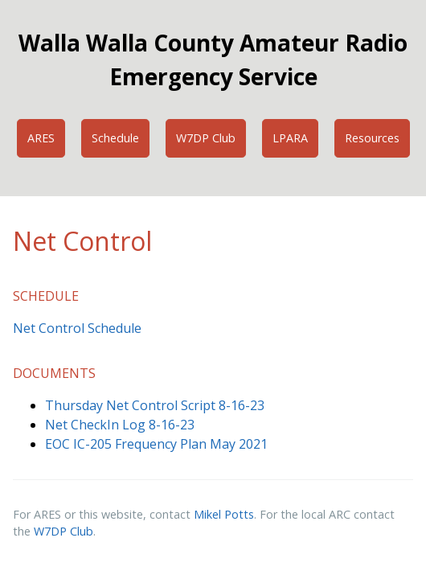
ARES (41, 138)
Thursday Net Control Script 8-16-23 (154, 405)
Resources (372, 138)
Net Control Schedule (77, 328)
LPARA (290, 138)
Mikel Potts (224, 514)
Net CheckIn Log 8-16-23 (120, 424)
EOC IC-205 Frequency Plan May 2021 (156, 444)
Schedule (115, 138)
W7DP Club (206, 138)
